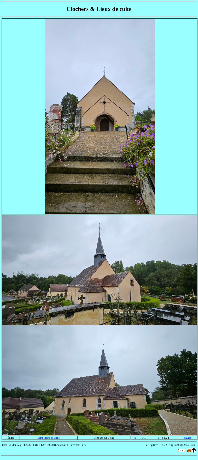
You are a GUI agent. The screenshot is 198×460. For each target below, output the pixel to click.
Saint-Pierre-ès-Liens (49, 437)
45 (134, 437)
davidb (187, 437)
